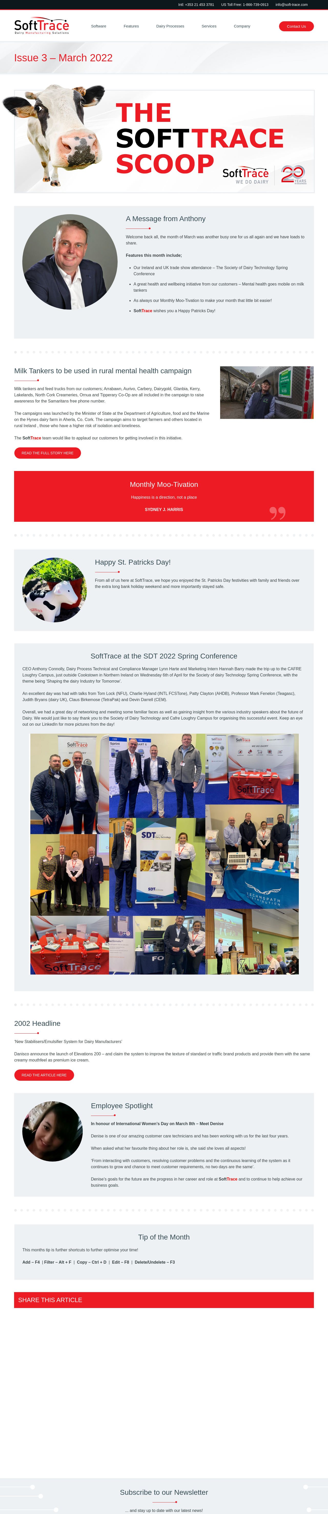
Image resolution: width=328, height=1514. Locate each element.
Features (131, 26)
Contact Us (296, 26)
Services (209, 26)
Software (98, 26)
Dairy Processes (170, 26)
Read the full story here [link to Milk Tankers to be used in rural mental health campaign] (48, 453)
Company (242, 26)
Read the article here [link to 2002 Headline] (44, 1075)
